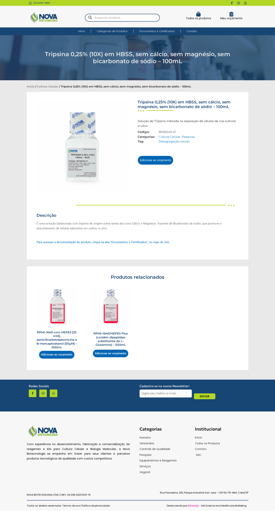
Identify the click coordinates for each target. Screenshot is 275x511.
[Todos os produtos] (198, 14)
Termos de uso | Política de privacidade (86, 506)
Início (81, 31)
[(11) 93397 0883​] (30, 3)
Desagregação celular (174, 141)
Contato (192, 31)
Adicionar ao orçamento (155, 160)
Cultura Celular (47, 86)
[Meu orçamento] (231, 14)
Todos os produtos (198, 18)
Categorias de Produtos (112, 31)
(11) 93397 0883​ (41, 2)
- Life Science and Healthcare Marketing (217, 506)
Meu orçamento (231, 18)
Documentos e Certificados (157, 31)
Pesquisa (188, 137)
